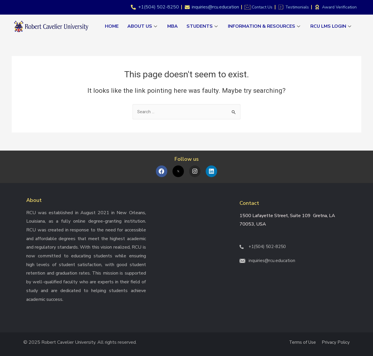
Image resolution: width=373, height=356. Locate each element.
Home (112, 26)
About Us (143, 26)
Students (202, 26)
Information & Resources (265, 26)
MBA (172, 26)
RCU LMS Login (331, 26)
